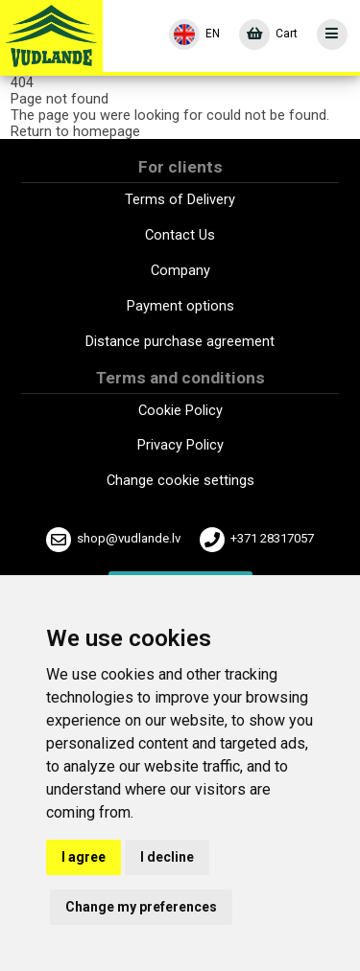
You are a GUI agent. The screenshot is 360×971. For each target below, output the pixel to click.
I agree (83, 857)
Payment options (180, 306)
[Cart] (268, 34)
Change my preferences (141, 906)
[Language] (194, 34)
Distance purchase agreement (180, 342)
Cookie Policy (180, 411)
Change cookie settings (180, 481)
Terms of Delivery (180, 200)
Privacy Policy (180, 445)
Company (180, 271)
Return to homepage (75, 131)
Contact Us (180, 235)
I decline (167, 857)
